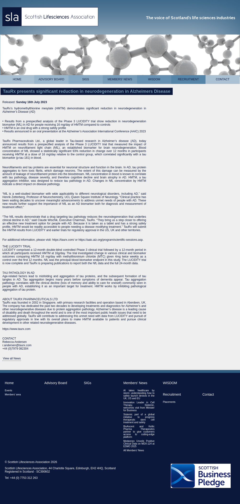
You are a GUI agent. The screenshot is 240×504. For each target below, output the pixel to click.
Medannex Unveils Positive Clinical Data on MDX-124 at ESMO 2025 (138, 444)
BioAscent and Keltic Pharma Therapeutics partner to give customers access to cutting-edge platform (138, 431)
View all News (12, 358)
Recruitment (188, 79)
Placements (169, 402)
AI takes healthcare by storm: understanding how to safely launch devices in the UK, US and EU (138, 394)
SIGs (85, 79)
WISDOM (154, 79)
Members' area (13, 394)
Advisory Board (51, 79)
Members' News (120, 79)
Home (17, 79)
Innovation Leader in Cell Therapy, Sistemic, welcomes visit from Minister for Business (138, 406)
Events (8, 390)
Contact (222, 79)
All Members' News (133, 450)
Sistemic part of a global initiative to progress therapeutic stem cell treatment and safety (138, 418)
